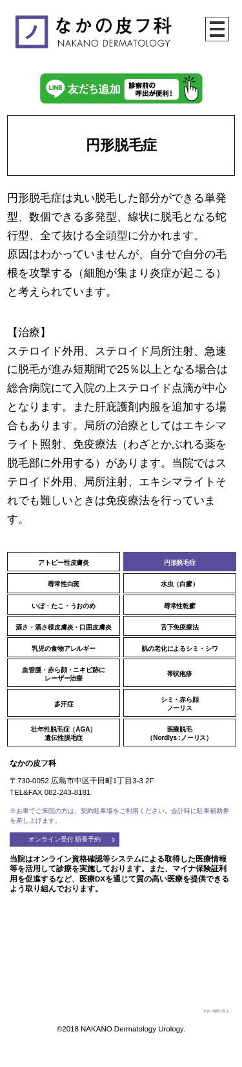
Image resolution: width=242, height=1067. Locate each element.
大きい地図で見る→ (217, 1011)
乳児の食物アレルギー (64, 648)
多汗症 (64, 704)
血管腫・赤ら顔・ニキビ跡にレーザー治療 (63, 674)
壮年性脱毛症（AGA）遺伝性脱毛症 (63, 733)
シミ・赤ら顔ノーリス (180, 704)
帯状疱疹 (180, 673)
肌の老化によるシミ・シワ (179, 648)
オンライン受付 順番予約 (64, 839)
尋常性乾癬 (180, 605)
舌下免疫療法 (180, 627)
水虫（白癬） (180, 583)
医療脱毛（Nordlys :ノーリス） (179, 733)
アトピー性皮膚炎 (63, 562)
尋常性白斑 (64, 583)
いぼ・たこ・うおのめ (64, 605)
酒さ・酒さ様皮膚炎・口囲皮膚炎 (63, 627)
